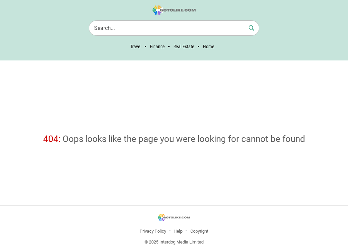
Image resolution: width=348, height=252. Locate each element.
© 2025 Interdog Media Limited (174, 242)
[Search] (174, 28)
